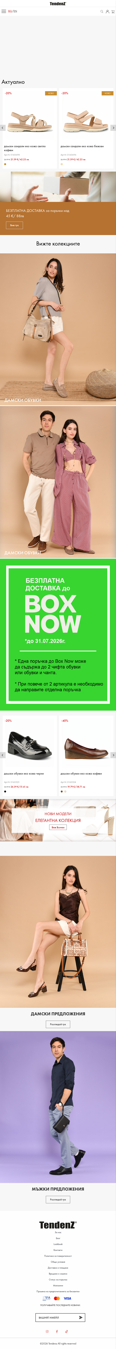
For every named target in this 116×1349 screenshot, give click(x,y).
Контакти (58, 1250)
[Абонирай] (81, 1317)
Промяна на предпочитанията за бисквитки (58, 1291)
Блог (58, 1238)
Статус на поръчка (58, 1279)
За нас (58, 1232)
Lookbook (58, 1244)
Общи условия (58, 1261)
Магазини (58, 1285)
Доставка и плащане (58, 1267)
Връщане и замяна (58, 1273)
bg (10, 11)
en (15, 11)
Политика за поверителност (58, 1256)
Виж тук (14, 225)
